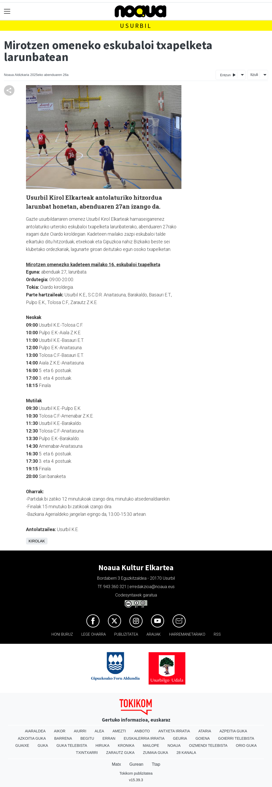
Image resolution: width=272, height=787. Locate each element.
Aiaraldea (35, 731)
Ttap (156, 764)
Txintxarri (87, 752)
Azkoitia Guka (32, 738)
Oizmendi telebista (208, 745)
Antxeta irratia (174, 731)
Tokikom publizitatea (136, 773)
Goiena (202, 738)
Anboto (142, 731)
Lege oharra (93, 634)
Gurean (136, 764)
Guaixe (22, 745)
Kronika (126, 745)
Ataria (204, 731)
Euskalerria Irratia (144, 738)
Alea (99, 731)
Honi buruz (62, 634)
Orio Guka (246, 745)
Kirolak (37, 541)
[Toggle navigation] (7, 11)
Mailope (151, 745)
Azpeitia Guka (233, 731)
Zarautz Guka (120, 752)
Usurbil (136, 26)
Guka (43, 745)
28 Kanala (186, 752)
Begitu (87, 738)
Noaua (174, 745)
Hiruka (102, 745)
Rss (217, 634)
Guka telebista (71, 745)
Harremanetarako (187, 634)
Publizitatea (126, 634)
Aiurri (80, 731)
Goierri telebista (236, 738)
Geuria (180, 738)
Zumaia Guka (155, 752)
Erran (108, 738)
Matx (116, 764)
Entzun (228, 75)
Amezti (119, 731)
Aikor (60, 731)
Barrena (63, 738)
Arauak (154, 634)
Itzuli (254, 75)
